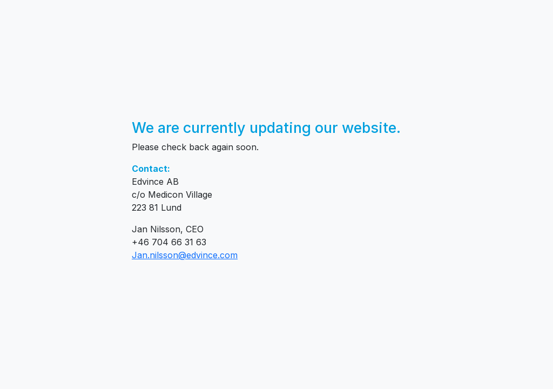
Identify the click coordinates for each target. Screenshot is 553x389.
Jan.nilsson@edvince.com (185, 255)
